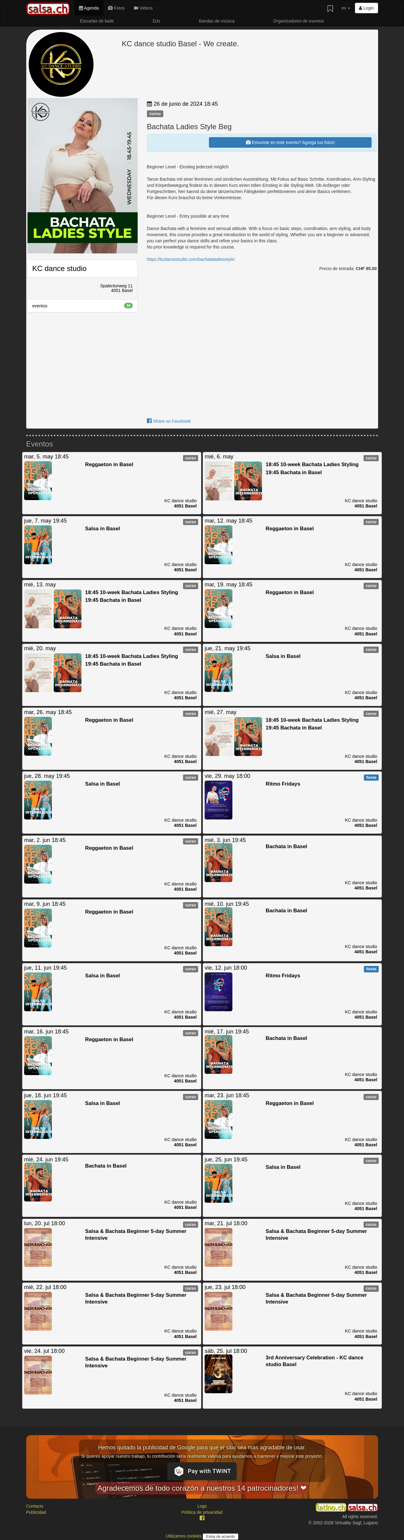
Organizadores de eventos (298, 20)
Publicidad (36, 1512)
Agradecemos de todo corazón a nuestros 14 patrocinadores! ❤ (202, 1488)
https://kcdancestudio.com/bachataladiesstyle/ (191, 259)
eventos (82, 305)
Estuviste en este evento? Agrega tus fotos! (290, 142)
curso (155, 113)
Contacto (35, 1506)
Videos (143, 8)
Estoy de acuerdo (220, 1536)
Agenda (89, 8)
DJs (156, 20)
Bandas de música (217, 20)
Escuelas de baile (97, 20)
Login (366, 8)
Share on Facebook (169, 421)
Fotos (116, 8)
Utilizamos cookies (184, 1536)
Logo (202, 1506)
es (346, 8)
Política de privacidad (202, 1512)
